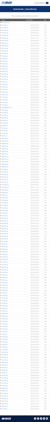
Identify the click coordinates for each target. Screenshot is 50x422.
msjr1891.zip (5, 179)
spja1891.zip (5, 370)
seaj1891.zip (5, 341)
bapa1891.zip (5, 63)
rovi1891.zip (4, 298)
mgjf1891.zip (5, 148)
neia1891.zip (5, 208)
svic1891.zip (4, 385)
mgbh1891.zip (5, 143)
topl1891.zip (5, 390)
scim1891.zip (5, 336)
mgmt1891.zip (5, 159)
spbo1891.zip (5, 354)
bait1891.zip (4, 61)
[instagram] (38, 419)
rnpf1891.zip (5, 287)
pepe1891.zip (5, 236)
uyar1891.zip (5, 398)
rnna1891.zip (5, 285)
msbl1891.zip (5, 172)
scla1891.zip (4, 339)
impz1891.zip (5, 133)
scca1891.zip (5, 326)
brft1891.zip (4, 81)
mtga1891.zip (5, 192)
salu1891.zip (5, 316)
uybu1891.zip (5, 401)
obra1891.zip (5, 210)
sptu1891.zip (5, 380)
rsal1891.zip (4, 300)
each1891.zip (5, 110)
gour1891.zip (5, 123)
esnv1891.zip (5, 115)
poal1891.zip (5, 251)
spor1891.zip (5, 375)
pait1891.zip (4, 220)
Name (3, 20)
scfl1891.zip (4, 334)
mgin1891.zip (5, 146)
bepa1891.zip (5, 74)
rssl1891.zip (4, 311)
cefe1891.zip (5, 87)
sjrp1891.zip (4, 344)
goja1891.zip (5, 120)
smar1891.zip (5, 349)
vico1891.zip (5, 408)
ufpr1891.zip (5, 396)
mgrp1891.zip (5, 161)
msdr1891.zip (5, 174)
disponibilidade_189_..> (7, 107)
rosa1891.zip (5, 295)
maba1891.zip (5, 138)
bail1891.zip (4, 58)
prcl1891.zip (4, 262)
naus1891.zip (5, 205)
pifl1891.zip (4, 244)
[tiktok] (41, 419)
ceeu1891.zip (5, 84)
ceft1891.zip (4, 89)
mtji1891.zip (4, 195)
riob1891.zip (5, 275)
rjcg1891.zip (4, 277)
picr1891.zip (4, 241)
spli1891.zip (4, 372)
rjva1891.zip (4, 282)
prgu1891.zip (5, 267)
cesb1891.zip (5, 92)
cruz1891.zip (5, 102)
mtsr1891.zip (5, 202)
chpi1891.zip (5, 94)
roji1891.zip (4, 293)
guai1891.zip (5, 125)
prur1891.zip (5, 272)
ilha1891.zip (4, 130)
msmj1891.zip (5, 182)
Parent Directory (5, 22)
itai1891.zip (4, 135)
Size (45, 20)
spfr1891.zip (5, 367)
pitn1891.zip (5, 249)
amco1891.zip (5, 27)
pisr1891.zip (4, 246)
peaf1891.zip (5, 233)
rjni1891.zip (4, 280)
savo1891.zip (5, 318)
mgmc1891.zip (5, 156)
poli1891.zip (4, 254)
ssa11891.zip (5, 383)
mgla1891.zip (5, 154)
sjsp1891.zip (5, 347)
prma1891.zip (5, 269)
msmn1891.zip (5, 184)
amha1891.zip (5, 32)
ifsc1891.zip (4, 128)
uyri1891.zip (4, 406)
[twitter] (44, 419)
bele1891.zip (5, 71)
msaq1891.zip (5, 169)
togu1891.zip (5, 388)
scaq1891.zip (5, 321)
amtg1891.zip (5, 38)
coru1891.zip (5, 97)
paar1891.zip (5, 215)
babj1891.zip (5, 51)
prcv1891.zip (5, 264)
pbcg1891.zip (5, 226)
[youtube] (47, 419)
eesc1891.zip (5, 112)
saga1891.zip (5, 313)
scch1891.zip (5, 329)
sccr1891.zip (5, 331)
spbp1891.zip (5, 357)
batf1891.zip (5, 66)
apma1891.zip (5, 45)
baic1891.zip (5, 56)
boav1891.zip (5, 76)
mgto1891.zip (5, 164)
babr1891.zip (5, 53)
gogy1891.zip (5, 117)
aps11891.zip (5, 48)
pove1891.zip (5, 257)
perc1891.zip (5, 238)
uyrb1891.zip (5, 403)
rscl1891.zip (4, 303)
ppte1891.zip (5, 259)
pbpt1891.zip (5, 231)
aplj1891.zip (4, 43)
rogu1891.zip (5, 290)
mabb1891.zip (5, 141)
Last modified (29, 20)
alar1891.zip (4, 25)
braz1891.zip (5, 79)
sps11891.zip (5, 378)
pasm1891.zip (5, 223)
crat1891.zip (4, 99)
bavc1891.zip (5, 69)
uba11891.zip (5, 393)
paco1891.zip (5, 218)
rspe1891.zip (5, 305)
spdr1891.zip (5, 362)
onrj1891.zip (5, 213)
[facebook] (35, 419)
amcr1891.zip (5, 30)
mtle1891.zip (5, 200)
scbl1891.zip (5, 323)
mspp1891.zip (5, 190)
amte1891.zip (5, 35)
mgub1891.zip (5, 166)
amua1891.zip (5, 40)
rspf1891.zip (5, 308)
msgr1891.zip (5, 177)
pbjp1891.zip (5, 228)
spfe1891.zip (5, 365)
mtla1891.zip (5, 197)
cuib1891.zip (5, 105)
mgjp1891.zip (5, 151)
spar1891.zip (5, 352)
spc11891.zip (5, 360)
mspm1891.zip (5, 187)
